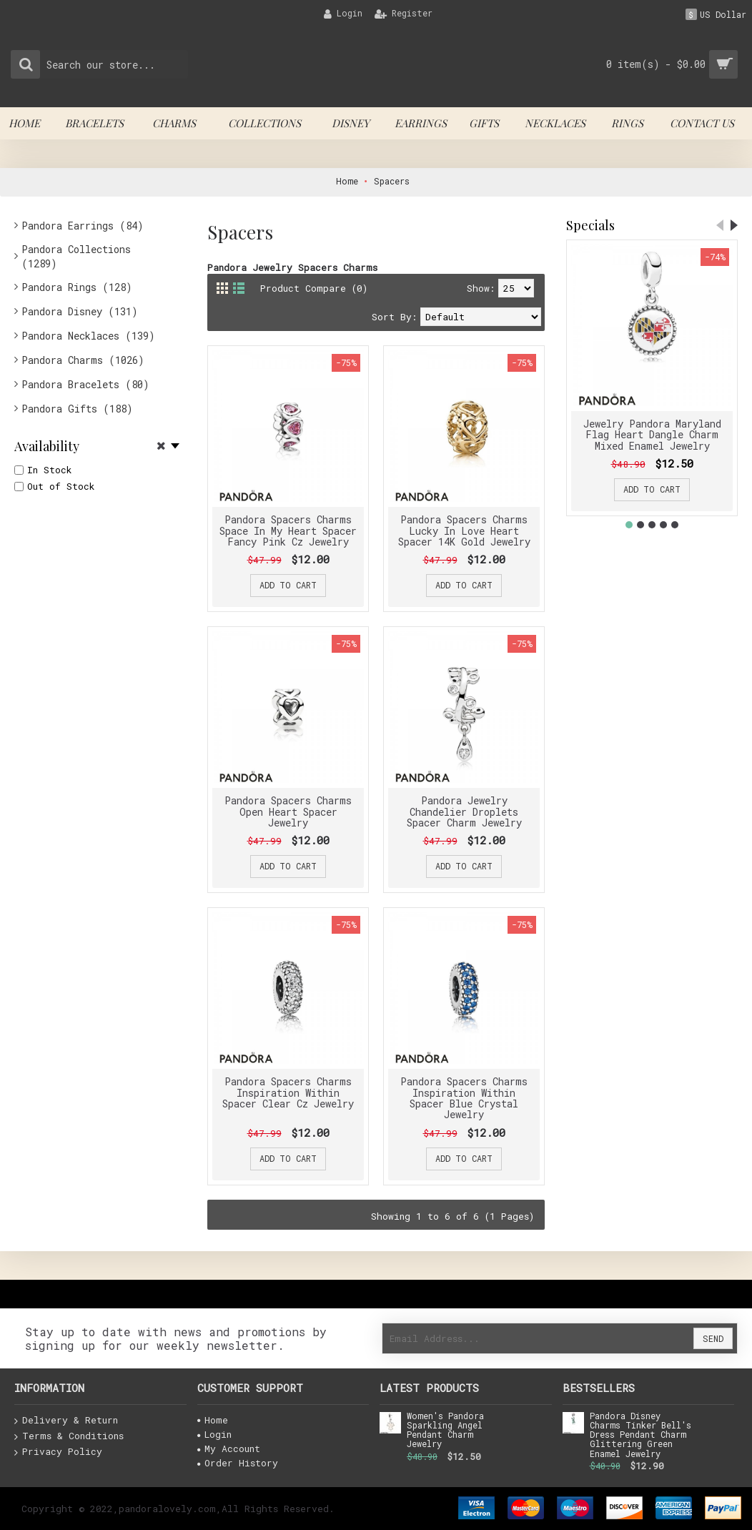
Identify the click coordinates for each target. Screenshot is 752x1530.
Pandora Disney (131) (79, 311)
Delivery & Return (66, 1420)
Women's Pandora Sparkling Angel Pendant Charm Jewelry (445, 1430)
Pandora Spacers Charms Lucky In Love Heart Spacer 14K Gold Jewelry (464, 530)
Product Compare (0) (313, 288)
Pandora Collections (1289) (76, 256)
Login (214, 1434)
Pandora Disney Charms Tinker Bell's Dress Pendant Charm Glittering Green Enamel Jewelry (640, 1435)
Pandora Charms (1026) (82, 360)
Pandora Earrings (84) (82, 225)
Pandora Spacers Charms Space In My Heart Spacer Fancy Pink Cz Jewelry (288, 530)
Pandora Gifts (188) (77, 408)
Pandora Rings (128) (76, 287)
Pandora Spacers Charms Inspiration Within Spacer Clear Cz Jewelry (288, 1092)
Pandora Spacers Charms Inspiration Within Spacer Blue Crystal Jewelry (464, 1098)
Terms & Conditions (69, 1436)
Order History (237, 1462)
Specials (590, 225)
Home (212, 1419)
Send (713, 1338)
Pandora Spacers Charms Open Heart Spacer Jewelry (288, 811)
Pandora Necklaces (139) (88, 335)
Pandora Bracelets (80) (85, 384)
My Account (228, 1448)
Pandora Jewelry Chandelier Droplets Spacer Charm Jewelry (464, 811)
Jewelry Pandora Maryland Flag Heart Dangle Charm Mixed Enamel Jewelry (652, 435)
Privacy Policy (58, 1452)
